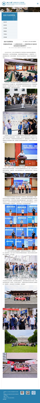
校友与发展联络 (33, 41)
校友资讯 (5, 25)
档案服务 (5, 31)
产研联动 (5, 34)
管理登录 (12, 397)
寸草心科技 (9, 397)
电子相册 (5, 28)
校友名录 (5, 22)
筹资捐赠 (5, 37)
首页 (29, 41)
